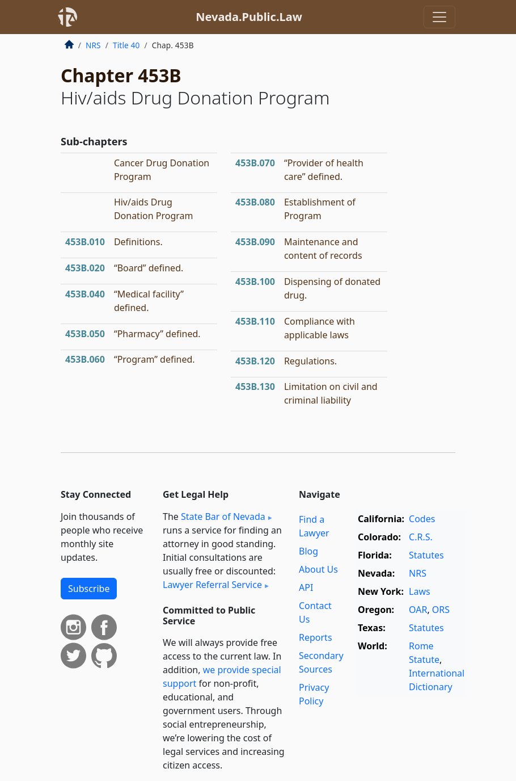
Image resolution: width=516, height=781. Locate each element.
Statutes (426, 555)
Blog (308, 551)
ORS (441, 609)
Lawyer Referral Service (212, 584)
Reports (315, 637)
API (306, 587)
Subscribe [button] (88, 588)
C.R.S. (421, 537)
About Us (318, 569)
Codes (422, 519)
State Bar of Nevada (223, 516)
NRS (93, 45)
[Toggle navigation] (439, 17)
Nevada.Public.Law (249, 16)
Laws (419, 591)
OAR (418, 609)
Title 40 (126, 45)
